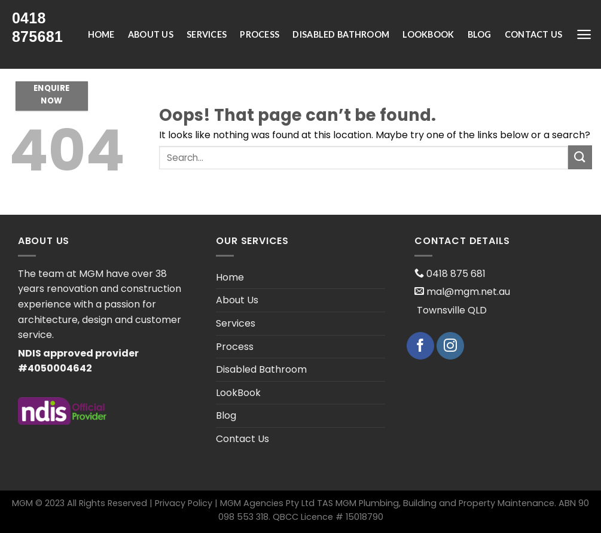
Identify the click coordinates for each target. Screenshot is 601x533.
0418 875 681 (455, 274)
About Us (150, 34)
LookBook (428, 34)
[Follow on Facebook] (420, 346)
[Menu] (584, 34)
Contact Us (534, 34)
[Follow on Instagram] (450, 346)
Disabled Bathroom (340, 34)
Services (207, 34)
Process (259, 34)
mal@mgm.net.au (467, 292)
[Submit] (580, 157)
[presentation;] (45, 27)
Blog (480, 34)
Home (101, 34)
